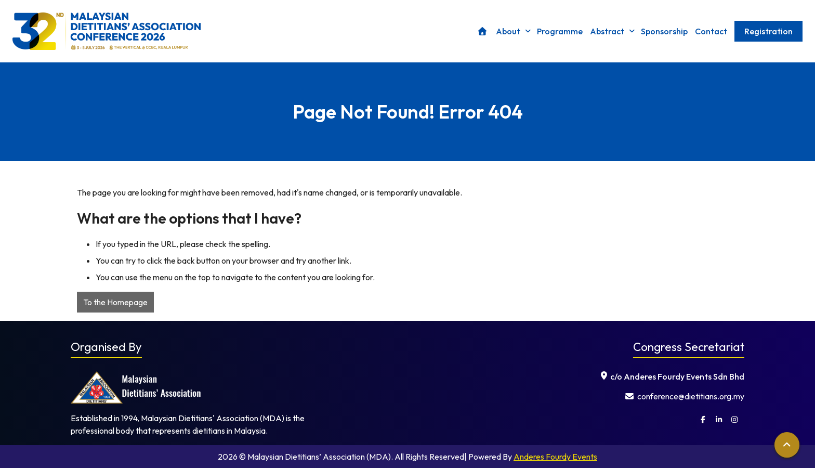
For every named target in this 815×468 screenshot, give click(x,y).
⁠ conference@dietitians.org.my (684, 396)
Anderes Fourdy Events (555, 456)
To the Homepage (115, 302)
